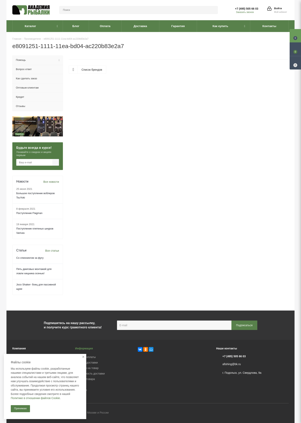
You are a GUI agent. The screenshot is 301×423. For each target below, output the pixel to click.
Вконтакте (266, 413)
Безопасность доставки (90, 373)
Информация (84, 348)
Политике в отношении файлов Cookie (35, 398)
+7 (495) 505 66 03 (246, 8)
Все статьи (52, 250)
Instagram (286, 413)
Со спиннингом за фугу (30, 257)
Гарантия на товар (87, 368)
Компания (19, 348)
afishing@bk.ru (231, 364)
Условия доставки (86, 362)
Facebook (276, 413)
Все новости (51, 181)
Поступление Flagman (29, 213)
